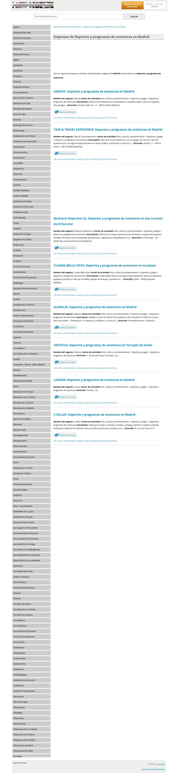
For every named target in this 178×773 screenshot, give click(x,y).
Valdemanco (19, 658)
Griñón (16, 299)
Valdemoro (18, 669)
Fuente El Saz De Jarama (25, 277)
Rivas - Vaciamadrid (22, 506)
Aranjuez (17, 76)
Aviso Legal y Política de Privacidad (153, 769)
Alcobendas (18, 43)
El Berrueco (18, 244)
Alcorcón (17, 49)
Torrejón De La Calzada (24, 609)
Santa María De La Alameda (26, 560)
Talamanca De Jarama (23, 587)
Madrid (16, 370)
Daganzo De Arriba (22, 239)
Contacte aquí (160, 764)
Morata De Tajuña (22, 419)
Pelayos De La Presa (23, 468)
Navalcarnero (20, 440)
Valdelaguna (19, 653)
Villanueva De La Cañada (25, 729)
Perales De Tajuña (22, 473)
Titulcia (17, 598)
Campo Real (19, 147)
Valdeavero (18, 647)
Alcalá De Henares (22, 38)
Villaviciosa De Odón (23, 751)
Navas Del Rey (20, 446)
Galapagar (18, 283)
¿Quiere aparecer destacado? (132, 5)
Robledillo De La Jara (23, 511)
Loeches (17, 342)
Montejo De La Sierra (23, 402)
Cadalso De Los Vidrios (24, 136)
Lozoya (16, 359)
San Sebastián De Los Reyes (26, 555)
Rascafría (17, 500)
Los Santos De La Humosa (25, 353)
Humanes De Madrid (23, 321)
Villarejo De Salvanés (23, 745)
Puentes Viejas (20, 489)
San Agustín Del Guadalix (25, 527)
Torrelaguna (19, 620)
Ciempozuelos (20, 179)
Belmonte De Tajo (21, 103)
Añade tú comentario (65, 111)
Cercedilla (18, 163)
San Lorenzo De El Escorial (26, 538)
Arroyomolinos (20, 92)
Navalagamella (20, 435)
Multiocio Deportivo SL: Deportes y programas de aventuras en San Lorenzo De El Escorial (108, 221)
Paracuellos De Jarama (24, 457)
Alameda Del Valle (22, 32)
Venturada (18, 696)
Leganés (17, 337)
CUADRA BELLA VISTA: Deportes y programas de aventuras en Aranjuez (105, 265)
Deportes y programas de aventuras (104, 118)
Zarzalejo (17, 756)
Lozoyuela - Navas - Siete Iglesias (29, 364)
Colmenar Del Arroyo (23, 206)
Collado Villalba (20, 196)
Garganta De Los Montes (25, 288)
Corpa (16, 223)
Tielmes (17, 593)
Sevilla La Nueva (21, 576)
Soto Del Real (19, 582)
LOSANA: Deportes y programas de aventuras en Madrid (94, 380)
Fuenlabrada (19, 272)
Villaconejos (19, 707)
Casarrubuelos (20, 152)
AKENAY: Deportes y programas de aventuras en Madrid (94, 91)
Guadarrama (19, 310)
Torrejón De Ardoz (22, 604)
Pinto (15, 478)
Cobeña (17, 185)
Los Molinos (19, 348)
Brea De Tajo (19, 114)
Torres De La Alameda (23, 636)
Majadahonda (20, 375)
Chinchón (18, 174)
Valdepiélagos (20, 674)
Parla (15, 462)
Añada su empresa (154, 5)
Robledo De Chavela (23, 517)
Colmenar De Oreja (22, 201)
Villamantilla (19, 723)
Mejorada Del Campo (23, 391)
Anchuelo (18, 70)
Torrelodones (19, 625)
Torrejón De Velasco (23, 615)
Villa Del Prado (20, 702)
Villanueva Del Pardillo (24, 740)
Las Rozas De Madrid (23, 332)
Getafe (16, 293)
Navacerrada (19, 429)
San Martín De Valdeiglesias (26, 549)
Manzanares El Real (22, 381)
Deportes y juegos (83, 118)
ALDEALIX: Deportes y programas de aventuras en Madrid (95, 307)
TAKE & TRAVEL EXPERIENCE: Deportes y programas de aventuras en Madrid (108, 129)
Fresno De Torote (21, 266)
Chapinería (18, 168)
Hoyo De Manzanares (23, 315)
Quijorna (17, 495)
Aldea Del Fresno (21, 54)
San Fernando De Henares (25, 533)
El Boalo (17, 250)
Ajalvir (16, 27)
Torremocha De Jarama (24, 631)
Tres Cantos (19, 642)
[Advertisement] (108, 55)
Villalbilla (17, 712)
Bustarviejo (18, 130)
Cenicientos (19, 157)
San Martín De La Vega (24, 544)
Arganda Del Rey (21, 87)
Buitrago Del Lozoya (23, 125)
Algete (16, 59)
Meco (15, 386)
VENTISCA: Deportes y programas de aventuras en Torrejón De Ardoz (103, 345)
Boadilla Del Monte (22, 108)
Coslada (17, 228)
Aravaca (17, 81)
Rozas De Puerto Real (23, 522)
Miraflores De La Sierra (24, 397)
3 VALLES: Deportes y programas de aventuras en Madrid (94, 414)
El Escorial (18, 255)
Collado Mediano (21, 190)
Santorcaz (18, 566)
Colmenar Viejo (20, 212)
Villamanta (18, 718)
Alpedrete (18, 65)
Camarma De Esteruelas (25, 141)
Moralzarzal (19, 413)
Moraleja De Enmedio (23, 408)
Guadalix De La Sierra (23, 304)
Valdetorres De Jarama (24, 680)
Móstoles (17, 424)
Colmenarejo (19, 217)
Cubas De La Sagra (22, 234)
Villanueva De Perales (23, 734)
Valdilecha (18, 685)
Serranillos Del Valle (23, 571)
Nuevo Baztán (20, 451)
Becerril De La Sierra (23, 98)
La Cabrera (18, 326)
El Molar (17, 261)
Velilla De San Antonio (24, 691)
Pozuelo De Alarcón (22, 484)
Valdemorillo (19, 663)
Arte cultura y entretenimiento (65, 118)
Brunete (17, 119)
